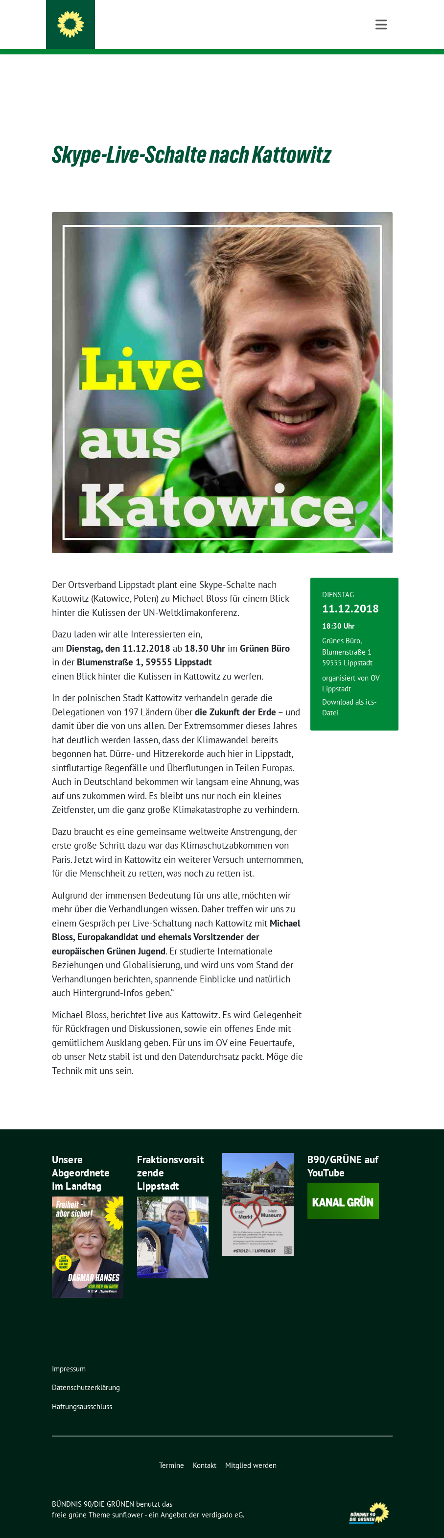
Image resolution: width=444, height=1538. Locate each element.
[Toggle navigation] (381, 70)
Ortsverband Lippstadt (139, 34)
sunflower (127, 1499)
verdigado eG (222, 1499)
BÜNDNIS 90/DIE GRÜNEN (147, 20)
